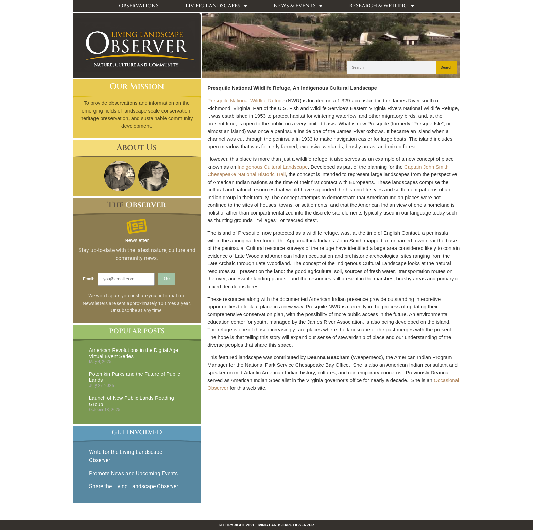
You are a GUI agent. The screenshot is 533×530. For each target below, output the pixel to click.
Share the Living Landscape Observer (134, 486)
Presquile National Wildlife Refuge (246, 100)
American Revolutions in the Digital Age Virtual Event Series (133, 353)
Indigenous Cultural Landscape (273, 167)
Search (446, 67)
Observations (139, 6)
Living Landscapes (216, 6)
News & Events (298, 6)
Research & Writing (381, 6)
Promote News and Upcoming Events (133, 473)
